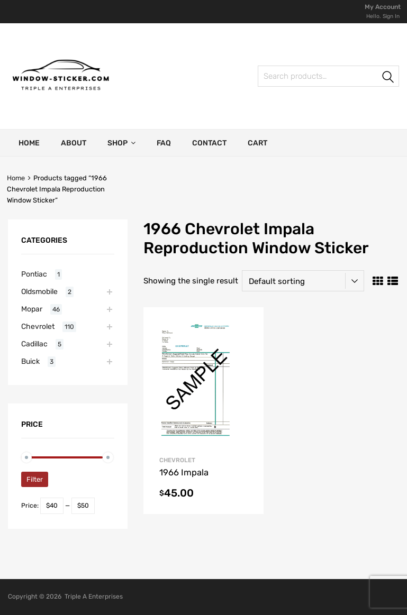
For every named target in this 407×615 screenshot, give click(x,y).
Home (29, 143)
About (73, 143)
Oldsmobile (39, 291)
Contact (209, 143)
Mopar (31, 309)
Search (269, 78)
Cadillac (34, 343)
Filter (34, 479)
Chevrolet (38, 326)
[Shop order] (303, 280)
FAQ (164, 143)
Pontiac (34, 274)
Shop (121, 143)
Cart (257, 143)
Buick (30, 361)
